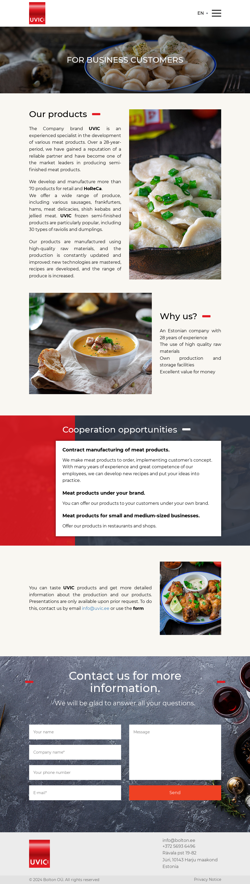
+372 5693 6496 (178, 846)
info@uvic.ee (95, 608)
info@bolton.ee (178, 840)
